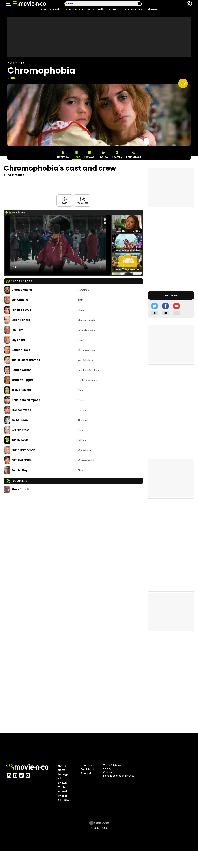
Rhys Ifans (18, 340)
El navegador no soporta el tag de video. (58, 245)
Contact (86, 773)
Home (11, 62)
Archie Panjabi (21, 390)
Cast (64, 203)
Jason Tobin (19, 440)
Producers (82, 203)
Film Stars (135, 9)
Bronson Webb (21, 410)
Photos (153, 9)
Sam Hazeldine (21, 460)
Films (73, 9)
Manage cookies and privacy (118, 775)
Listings (58, 9)
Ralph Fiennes (20, 320)
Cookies (107, 772)
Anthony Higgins (22, 380)
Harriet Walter (21, 370)
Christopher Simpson (25, 400)
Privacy (107, 768)
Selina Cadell (20, 420)
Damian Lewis (20, 350)
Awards (117, 9)
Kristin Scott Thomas (25, 360)
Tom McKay (19, 470)
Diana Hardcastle (23, 450)
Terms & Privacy (112, 765)
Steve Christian (21, 489)
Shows (86, 9)
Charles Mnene (21, 290)
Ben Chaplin (19, 300)
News (44, 9)
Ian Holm (17, 330)
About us (86, 765)
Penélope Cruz (21, 310)
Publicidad (87, 769)
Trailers (101, 9)
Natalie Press (20, 430)
